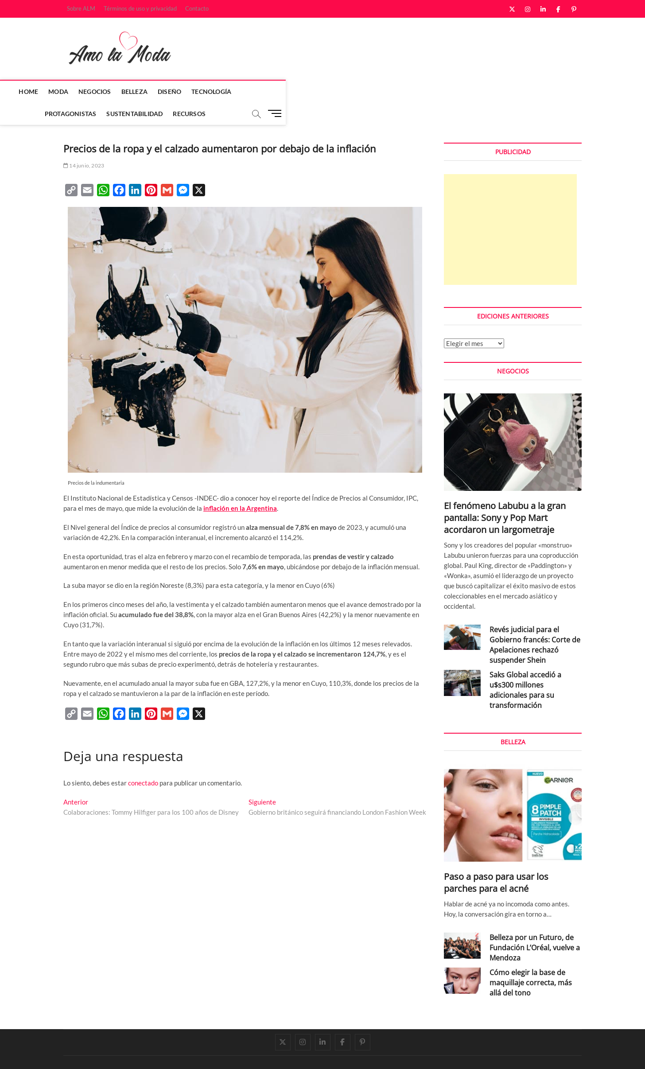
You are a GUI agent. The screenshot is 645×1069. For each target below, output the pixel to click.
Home (77, 91)
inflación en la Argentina (240, 486)
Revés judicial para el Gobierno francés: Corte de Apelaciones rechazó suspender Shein (535, 623)
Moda (107, 91)
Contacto (197, 8)
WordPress (188, 1053)
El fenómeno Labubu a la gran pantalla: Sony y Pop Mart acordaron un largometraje (505, 496)
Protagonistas (316, 91)
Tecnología (260, 91)
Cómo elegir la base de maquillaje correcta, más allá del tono (531, 961)
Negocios (144, 91)
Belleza (183, 91)
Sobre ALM (81, 8)
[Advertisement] (510, 207)
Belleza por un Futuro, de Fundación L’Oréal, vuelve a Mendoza (535, 926)
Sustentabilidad (380, 91)
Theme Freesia (154, 1053)
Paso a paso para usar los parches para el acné (496, 861)
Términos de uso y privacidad (140, 8)
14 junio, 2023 (83, 143)
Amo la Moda (81, 1052)
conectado (143, 761)
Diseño (218, 91)
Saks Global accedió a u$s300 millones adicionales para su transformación (525, 668)
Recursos (435, 91)
